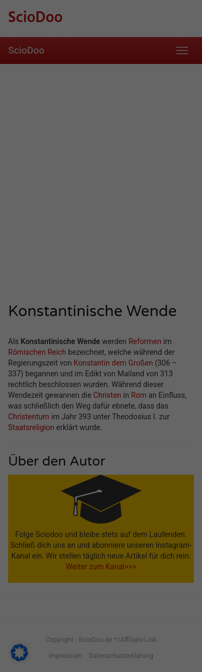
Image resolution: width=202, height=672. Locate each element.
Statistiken (51, 372)
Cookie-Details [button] (47, 525)
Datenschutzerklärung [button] (106, 525)
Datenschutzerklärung (130, 302)
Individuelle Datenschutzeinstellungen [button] (101, 492)
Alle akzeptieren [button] (101, 414)
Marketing (143, 372)
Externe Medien (138, 354)
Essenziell (45, 354)
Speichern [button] (101, 450)
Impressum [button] (160, 525)
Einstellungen (34, 326)
